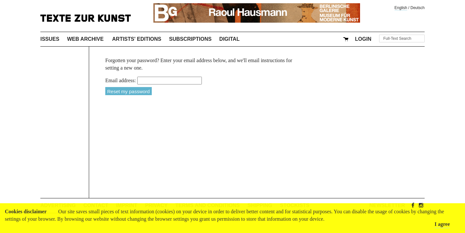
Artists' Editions (136, 39)
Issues (49, 39)
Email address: (120, 80)
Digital (229, 39)
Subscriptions (190, 39)
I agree (442, 224)
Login (363, 39)
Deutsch (417, 8)
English (401, 8)
